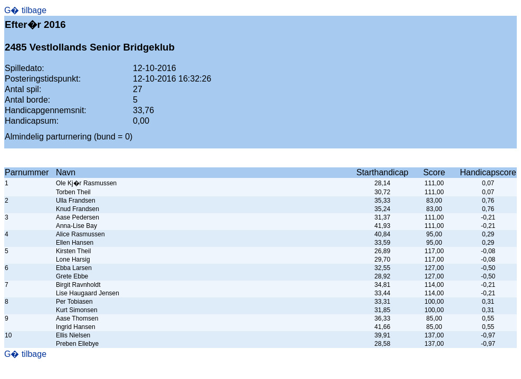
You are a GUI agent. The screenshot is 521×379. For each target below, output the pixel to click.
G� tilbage (25, 10)
